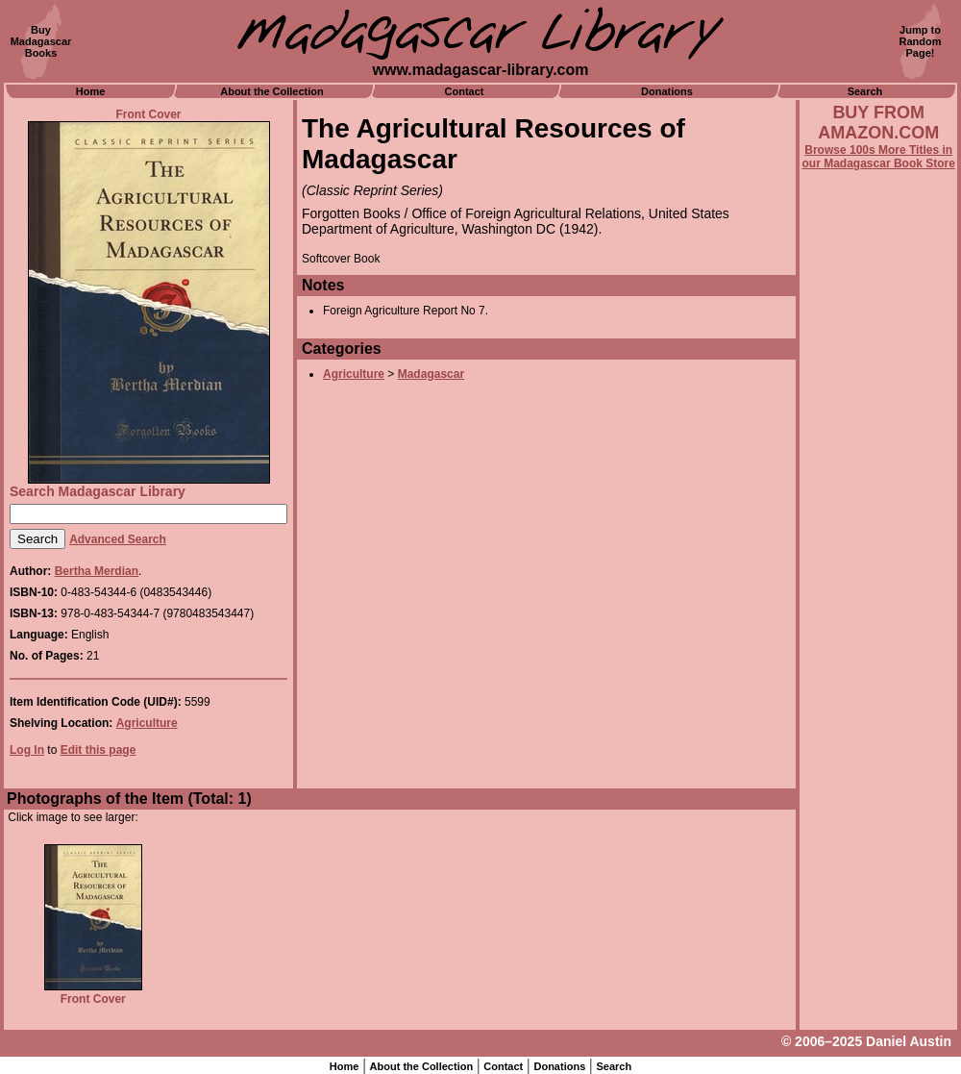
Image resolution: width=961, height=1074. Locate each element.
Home (91, 91)
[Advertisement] (878, 689)
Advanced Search (117, 539)
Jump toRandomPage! (920, 41)
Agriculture (147, 723)
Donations (667, 91)
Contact (464, 91)
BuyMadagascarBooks (41, 41)
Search (865, 91)
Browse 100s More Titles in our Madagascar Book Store (878, 156)
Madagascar (431, 374)
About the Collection (272, 91)
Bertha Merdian (96, 571)
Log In (27, 750)
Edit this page (98, 750)
